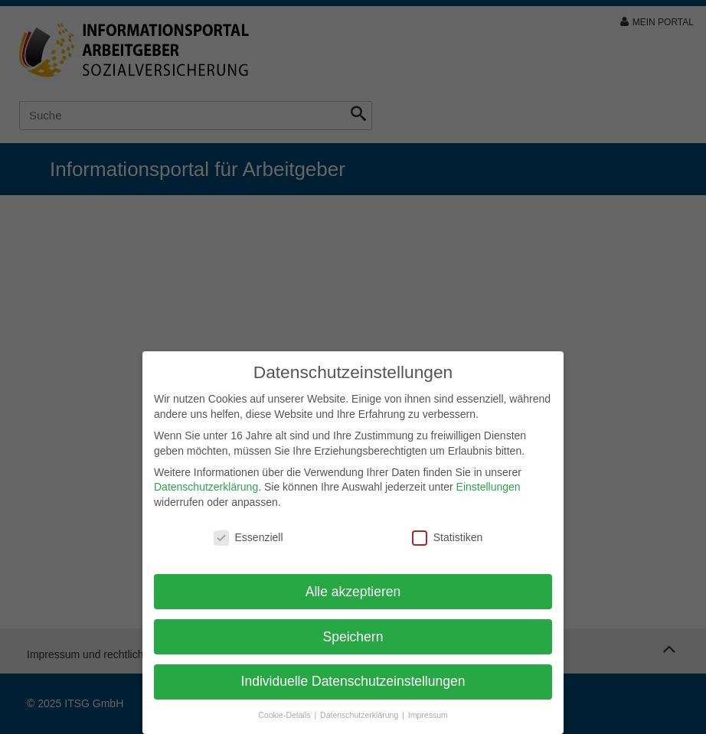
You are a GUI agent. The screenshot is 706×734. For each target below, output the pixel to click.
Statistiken (447, 537)
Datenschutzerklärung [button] (360, 714)
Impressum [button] (428, 714)
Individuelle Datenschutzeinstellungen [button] (353, 681)
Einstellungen (488, 487)
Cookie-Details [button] (285, 714)
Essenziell (248, 537)
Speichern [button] (353, 636)
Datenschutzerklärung (206, 487)
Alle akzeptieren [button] (353, 591)
